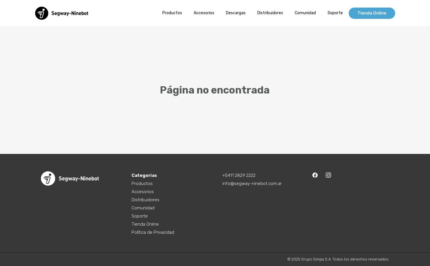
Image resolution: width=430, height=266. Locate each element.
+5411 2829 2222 (239, 175)
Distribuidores (145, 199)
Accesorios (143, 191)
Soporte (140, 216)
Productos (142, 183)
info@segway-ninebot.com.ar (252, 183)
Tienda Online (145, 224)
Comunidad (143, 208)
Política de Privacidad (153, 232)
